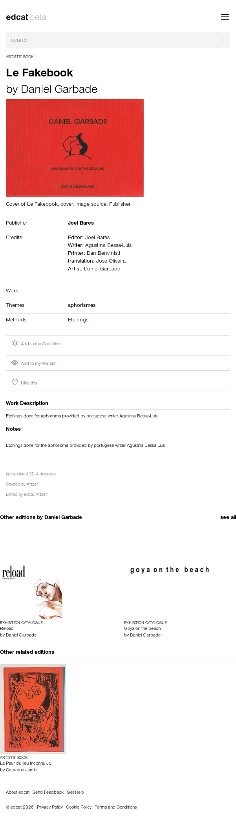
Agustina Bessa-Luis (108, 246)
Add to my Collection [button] (35, 343)
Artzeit (32, 485)
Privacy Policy (50, 807)
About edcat (17, 793)
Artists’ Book (19, 57)
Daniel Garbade (59, 91)
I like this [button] (23, 382)
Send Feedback (48, 793)
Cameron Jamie (21, 770)
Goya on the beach (142, 629)
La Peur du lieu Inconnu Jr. (25, 764)
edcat (29, 495)
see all (228, 518)
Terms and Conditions (116, 807)
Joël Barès (97, 238)
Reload (7, 629)
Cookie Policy (78, 807)
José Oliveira (111, 262)
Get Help (75, 793)
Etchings (78, 320)
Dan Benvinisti (103, 254)
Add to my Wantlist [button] (34, 364)
